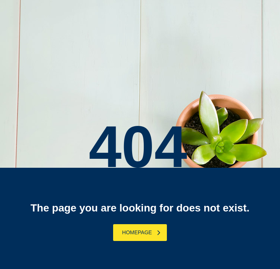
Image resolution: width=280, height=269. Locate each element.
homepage (141, 232)
